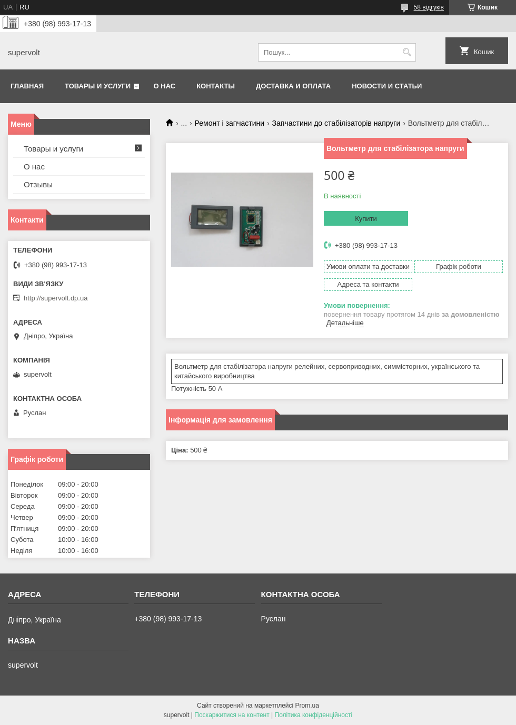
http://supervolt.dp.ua (55, 298)
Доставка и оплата (293, 86)
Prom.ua (307, 705)
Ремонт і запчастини (230, 123)
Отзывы (38, 184)
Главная (27, 86)
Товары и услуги (98, 86)
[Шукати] (407, 52)
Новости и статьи (387, 86)
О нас (165, 86)
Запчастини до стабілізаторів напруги (336, 123)
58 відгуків (429, 7)
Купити (366, 219)
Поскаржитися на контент (231, 715)
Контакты (215, 86)
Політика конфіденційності (314, 715)
